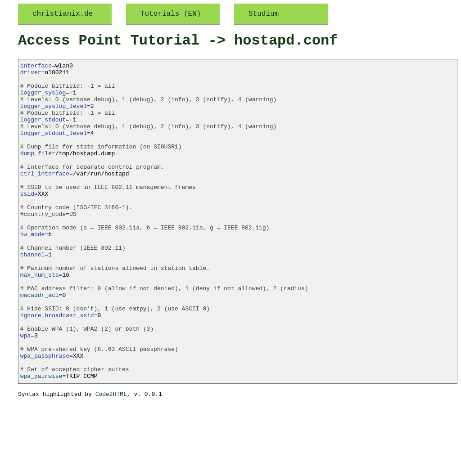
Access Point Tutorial (108, 40)
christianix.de (62, 14)
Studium (264, 14)
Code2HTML (111, 457)
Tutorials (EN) (170, 14)
